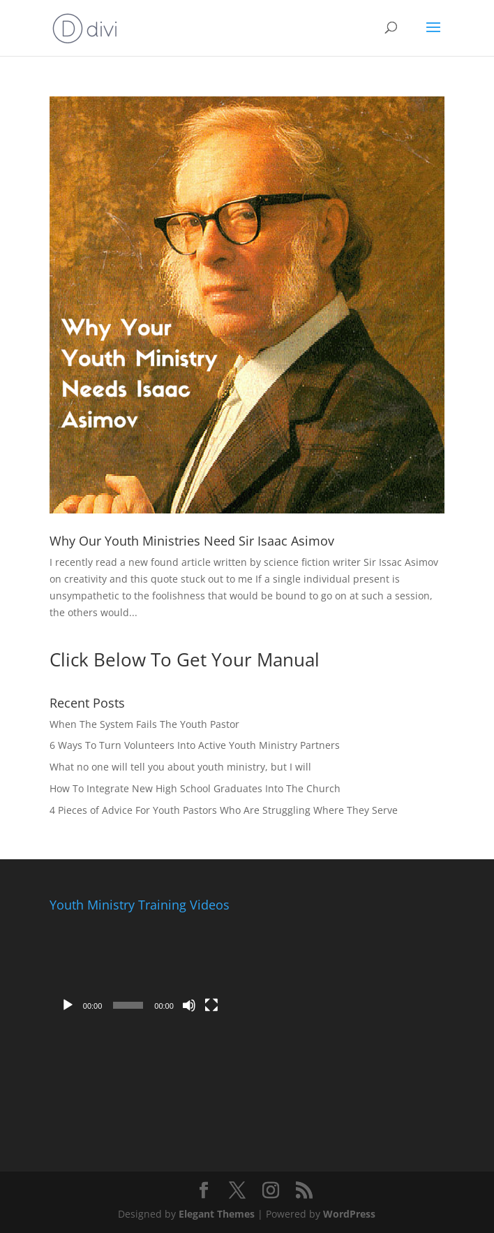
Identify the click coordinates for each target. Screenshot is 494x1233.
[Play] (68, 1005)
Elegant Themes (217, 1213)
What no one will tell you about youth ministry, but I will (180, 766)
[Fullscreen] (211, 1005)
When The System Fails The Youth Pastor (144, 724)
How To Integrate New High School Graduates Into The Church (195, 788)
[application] (140, 968)
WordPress (349, 1213)
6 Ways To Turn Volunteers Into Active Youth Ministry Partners (195, 745)
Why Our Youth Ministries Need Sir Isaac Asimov (192, 540)
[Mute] (189, 1005)
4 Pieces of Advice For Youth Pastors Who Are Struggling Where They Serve (224, 810)
